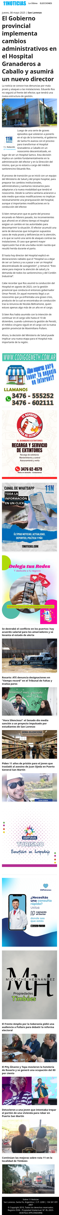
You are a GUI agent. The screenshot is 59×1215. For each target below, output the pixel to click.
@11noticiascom (10, 149)
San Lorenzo (35, 12)
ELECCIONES (46, 3)
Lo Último (33, 3)
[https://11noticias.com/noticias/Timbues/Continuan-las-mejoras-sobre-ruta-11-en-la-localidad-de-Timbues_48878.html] (29, 1175)
